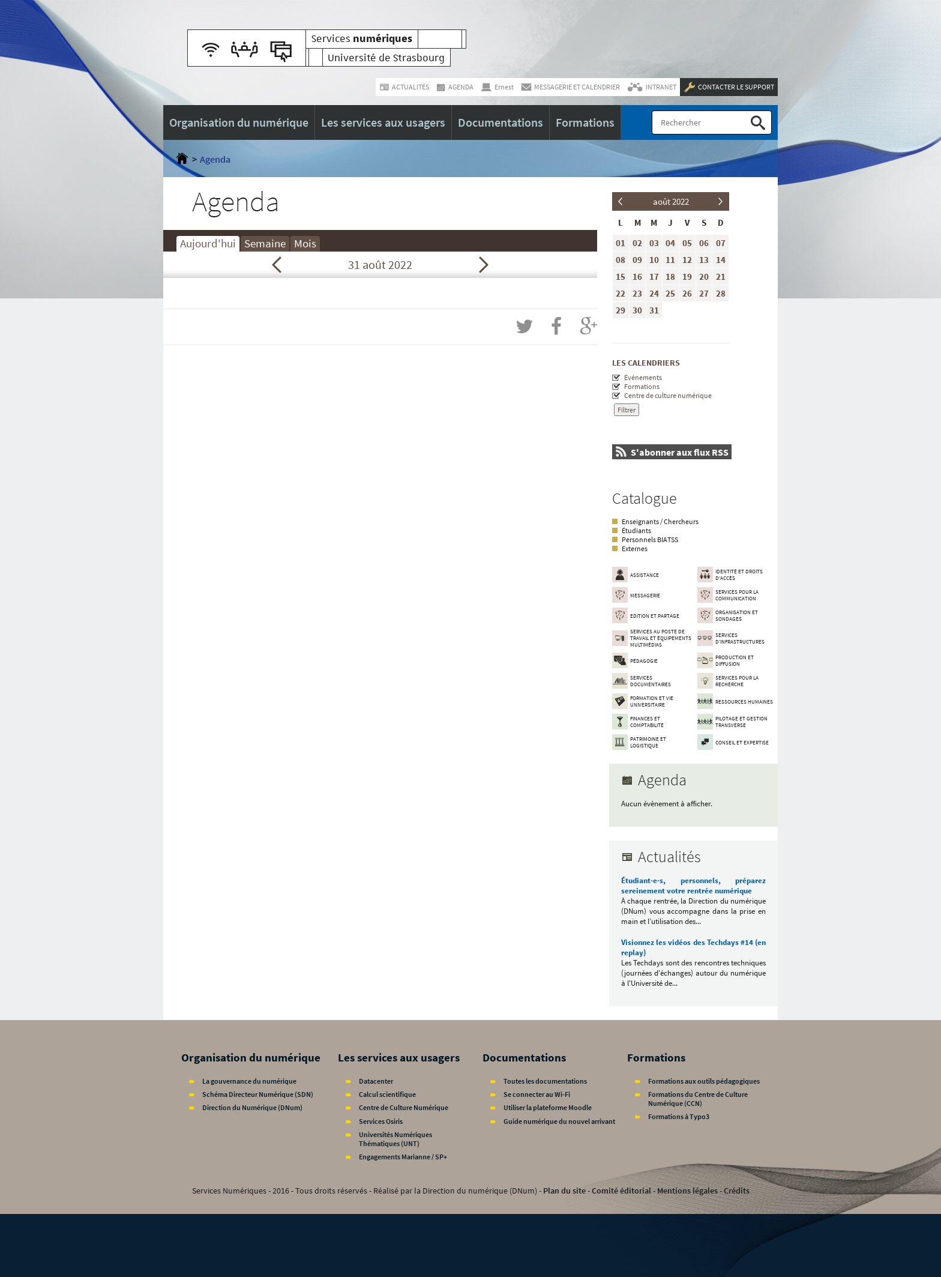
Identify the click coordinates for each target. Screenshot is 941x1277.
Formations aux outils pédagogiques (704, 1080)
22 (620, 293)
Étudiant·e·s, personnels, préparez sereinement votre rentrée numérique (693, 885)
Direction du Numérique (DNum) (252, 1107)
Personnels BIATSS (650, 539)
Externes (635, 548)
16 (637, 276)
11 (670, 259)
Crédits (737, 1190)
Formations (642, 386)
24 (654, 293)
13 (704, 259)
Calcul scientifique (387, 1094)
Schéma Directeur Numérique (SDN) (257, 1094)
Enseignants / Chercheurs (660, 521)
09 (637, 259)
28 (721, 293)
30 (637, 310)
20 (704, 276)
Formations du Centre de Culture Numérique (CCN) (698, 1099)
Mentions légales (687, 1190)
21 (721, 276)
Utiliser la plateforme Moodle (548, 1107)
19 (687, 276)
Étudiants (636, 530)
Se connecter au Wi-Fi (537, 1094)
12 (687, 259)
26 (687, 293)
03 (654, 243)
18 (670, 276)
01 (620, 243)
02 (637, 243)
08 (620, 259)
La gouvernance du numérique (249, 1080)
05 (687, 243)
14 (721, 259)
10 (654, 259)
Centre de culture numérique (668, 395)
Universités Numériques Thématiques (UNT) (395, 1139)
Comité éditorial (621, 1190)
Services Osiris (381, 1121)
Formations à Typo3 (678, 1116)
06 (704, 243)
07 (721, 243)
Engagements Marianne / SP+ (403, 1156)
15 (620, 276)
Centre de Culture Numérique (403, 1107)
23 (637, 293)
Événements (643, 377)
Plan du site (564, 1190)
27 (704, 293)
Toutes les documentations (545, 1080)
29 (620, 310)
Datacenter (376, 1080)
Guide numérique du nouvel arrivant (559, 1121)
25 (670, 293)
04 (670, 243)
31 (654, 310)
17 (654, 276)
